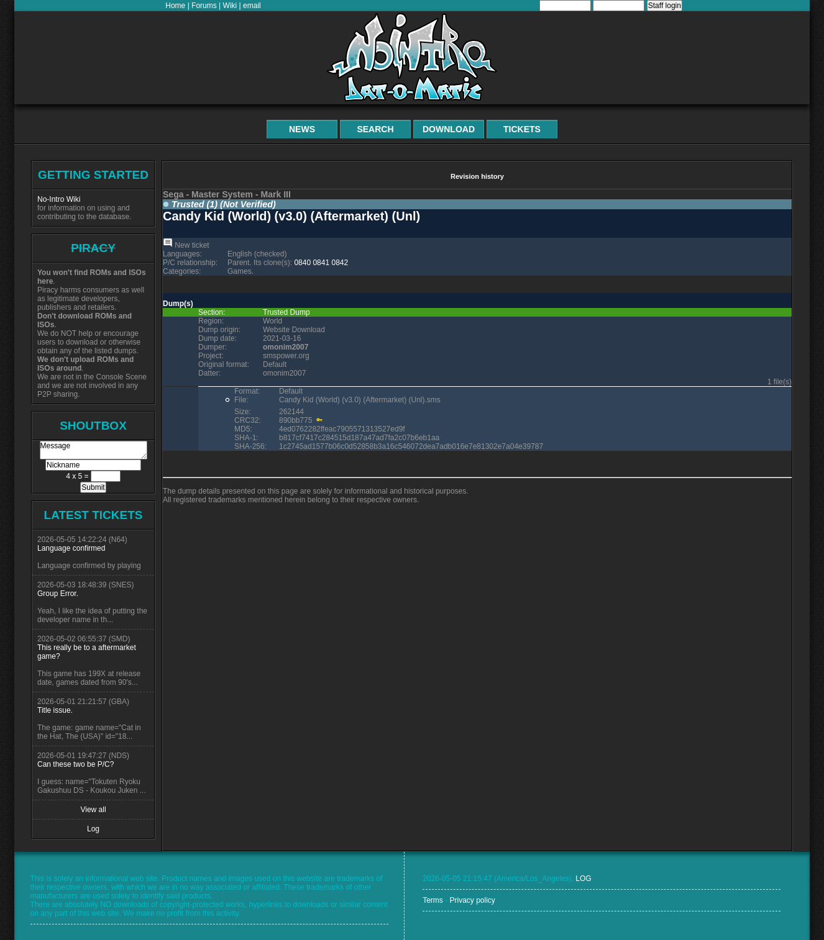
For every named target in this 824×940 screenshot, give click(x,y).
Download (449, 129)
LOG (583, 878)
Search (375, 129)
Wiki (230, 5)
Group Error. (57, 593)
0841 (321, 262)
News (302, 129)
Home (175, 5)
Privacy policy (472, 900)
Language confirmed (71, 548)
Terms (433, 900)
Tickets (522, 129)
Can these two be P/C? (75, 764)
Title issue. (55, 710)
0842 (339, 262)
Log (93, 829)
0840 (302, 262)
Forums (204, 5)
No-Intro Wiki (58, 199)
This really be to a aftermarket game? (86, 652)
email (252, 5)
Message (93, 450)
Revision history (477, 176)
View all (93, 809)
